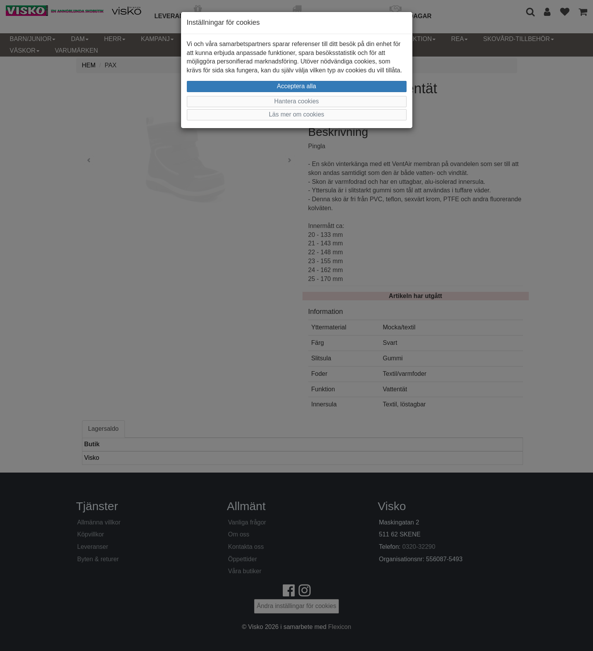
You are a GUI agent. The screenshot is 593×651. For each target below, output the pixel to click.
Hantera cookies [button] (296, 101)
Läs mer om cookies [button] (296, 114)
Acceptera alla (296, 86)
